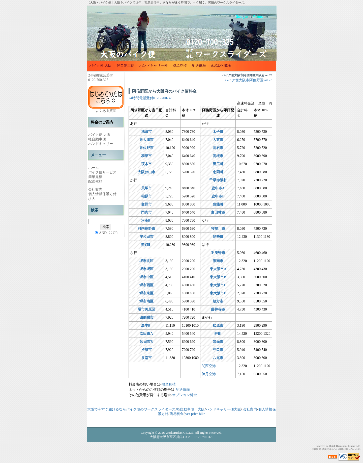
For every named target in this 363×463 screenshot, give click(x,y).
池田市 (146, 132)
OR (115, 233)
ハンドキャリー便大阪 (223, 409)
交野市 (146, 204)
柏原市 (146, 196)
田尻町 (218, 164)
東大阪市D (218, 293)
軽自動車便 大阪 (190, 409)
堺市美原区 (146, 309)
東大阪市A (218, 269)
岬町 (218, 334)
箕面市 (218, 342)
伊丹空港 (209, 374)
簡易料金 (176, 414)
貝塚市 (146, 188)
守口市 (218, 350)
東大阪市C (218, 285)
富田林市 (218, 212)
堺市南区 (146, 301)
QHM (357, 448)
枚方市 (218, 301)
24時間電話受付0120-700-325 (151, 98)
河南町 (146, 220)
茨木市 (146, 164)
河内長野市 (146, 228)
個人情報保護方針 (102, 194)
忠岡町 (218, 172)
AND (103, 233)
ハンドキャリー (100, 144)
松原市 (218, 325)
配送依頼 (199, 65)
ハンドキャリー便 (153, 65)
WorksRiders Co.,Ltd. (180, 432)
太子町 (218, 132)
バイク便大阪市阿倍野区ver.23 (248, 80)
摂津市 (146, 350)
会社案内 (95, 189)
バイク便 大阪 (100, 65)
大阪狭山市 (146, 172)
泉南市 (146, 358)
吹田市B (146, 342)
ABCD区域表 (221, 65)
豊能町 (218, 204)
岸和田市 (146, 237)
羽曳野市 (218, 253)
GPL (351, 448)
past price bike (195, 414)
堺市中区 (146, 277)
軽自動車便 (125, 65)
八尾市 (218, 358)
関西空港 (209, 366)
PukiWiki (326, 448)
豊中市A (218, 188)
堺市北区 (146, 261)
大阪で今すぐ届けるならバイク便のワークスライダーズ (131, 409)
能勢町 (218, 237)
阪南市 (218, 261)
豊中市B (217, 196)
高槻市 (218, 156)
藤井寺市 (218, 309)
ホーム (93, 168)
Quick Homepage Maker (342, 446)
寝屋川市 (218, 228)
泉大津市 (146, 140)
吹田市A (146, 334)
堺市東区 (146, 293)
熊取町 (146, 245)
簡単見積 (180, 65)
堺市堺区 (146, 269)
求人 (91, 199)
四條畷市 (146, 317)
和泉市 (146, 156)
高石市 (218, 148)
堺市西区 (146, 285)
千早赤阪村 (218, 180)
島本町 (146, 325)
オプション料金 (184, 395)
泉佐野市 (146, 148)
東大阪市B (218, 277)
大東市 (218, 140)
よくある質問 (105, 111)
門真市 (146, 212)
